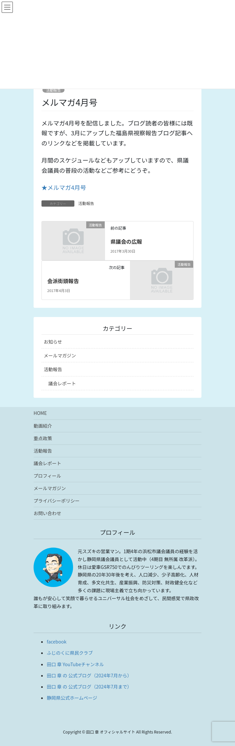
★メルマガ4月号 (63, 187)
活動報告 (53, 90)
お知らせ (53, 341)
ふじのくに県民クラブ (70, 652)
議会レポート (62, 383)
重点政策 (43, 438)
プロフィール (47, 475)
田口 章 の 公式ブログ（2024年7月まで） (89, 686)
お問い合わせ (47, 513)
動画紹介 (43, 425)
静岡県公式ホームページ (72, 697)
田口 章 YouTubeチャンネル (75, 664)
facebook (56, 641)
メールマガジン (60, 355)
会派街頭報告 (63, 281)
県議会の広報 (126, 241)
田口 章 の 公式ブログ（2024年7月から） (89, 675)
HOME (40, 413)
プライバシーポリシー (57, 500)
